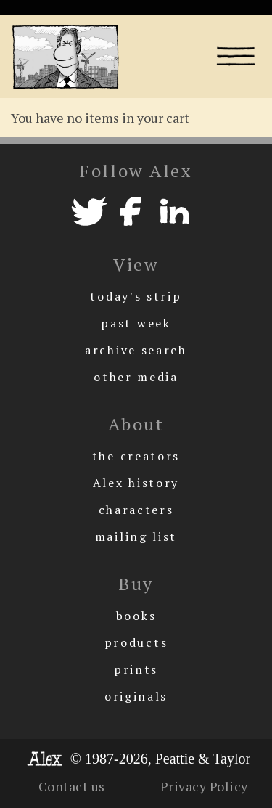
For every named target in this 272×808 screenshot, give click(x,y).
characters (136, 510)
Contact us (71, 786)
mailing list (136, 536)
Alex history (136, 483)
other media (136, 377)
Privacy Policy (204, 786)
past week (135, 323)
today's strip (135, 296)
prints (136, 669)
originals (136, 696)
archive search (136, 350)
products (136, 642)
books (136, 616)
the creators (136, 456)
